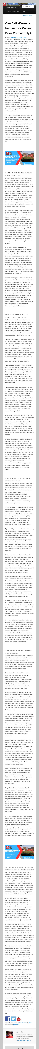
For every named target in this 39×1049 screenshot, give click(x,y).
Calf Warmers (23, 1023)
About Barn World (11, 7)
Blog (24, 11)
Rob (25, 37)
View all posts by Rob (24, 1040)
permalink (16, 1024)
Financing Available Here (13, 11)
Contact (21, 7)
